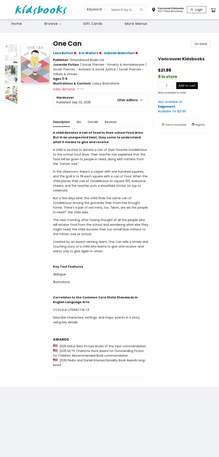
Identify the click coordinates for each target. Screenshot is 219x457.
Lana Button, (66, 53)
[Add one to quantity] (172, 85)
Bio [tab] (79, 122)
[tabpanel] (100, 253)
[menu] (109, 24)
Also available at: (181, 107)
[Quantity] (167, 85)
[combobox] (96, 9)
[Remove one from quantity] (161, 85)
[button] (168, 10)
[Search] (141, 9)
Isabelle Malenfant (121, 53)
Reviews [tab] (111, 122)
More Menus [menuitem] (136, 23)
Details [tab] (93, 122)
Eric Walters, (91, 53)
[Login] (196, 9)
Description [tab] (61, 122)
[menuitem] (16, 24)
